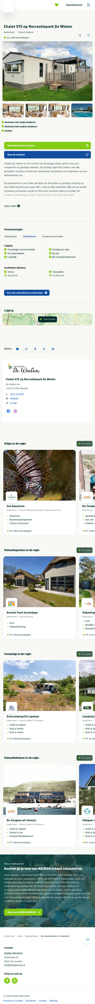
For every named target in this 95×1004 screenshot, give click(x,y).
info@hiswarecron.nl (14, 965)
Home (20, 936)
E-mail (13, 403)
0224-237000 (17, 394)
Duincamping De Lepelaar (23, 716)
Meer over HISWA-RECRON (23, 912)
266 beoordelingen (20, 38)
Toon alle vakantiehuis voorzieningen (27, 293)
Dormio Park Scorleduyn (22, 612)
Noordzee (38, 510)
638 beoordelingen (22, 739)
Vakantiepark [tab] (10, 236)
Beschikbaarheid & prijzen (47, 145)
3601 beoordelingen (22, 531)
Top (87, 939)
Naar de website (47, 154)
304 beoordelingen (22, 635)
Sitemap (53, 1001)
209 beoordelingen (22, 842)
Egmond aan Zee (53, 510)
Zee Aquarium (16, 506)
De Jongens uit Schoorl (21, 820)
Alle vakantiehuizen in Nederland (55, 936)
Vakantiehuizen (79, 5)
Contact (43, 1001)
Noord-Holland (26, 510)
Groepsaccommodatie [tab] (52, 236)
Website (14, 398)
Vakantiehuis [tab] (29, 236)
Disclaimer (31, 1001)
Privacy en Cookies (13, 1001)
